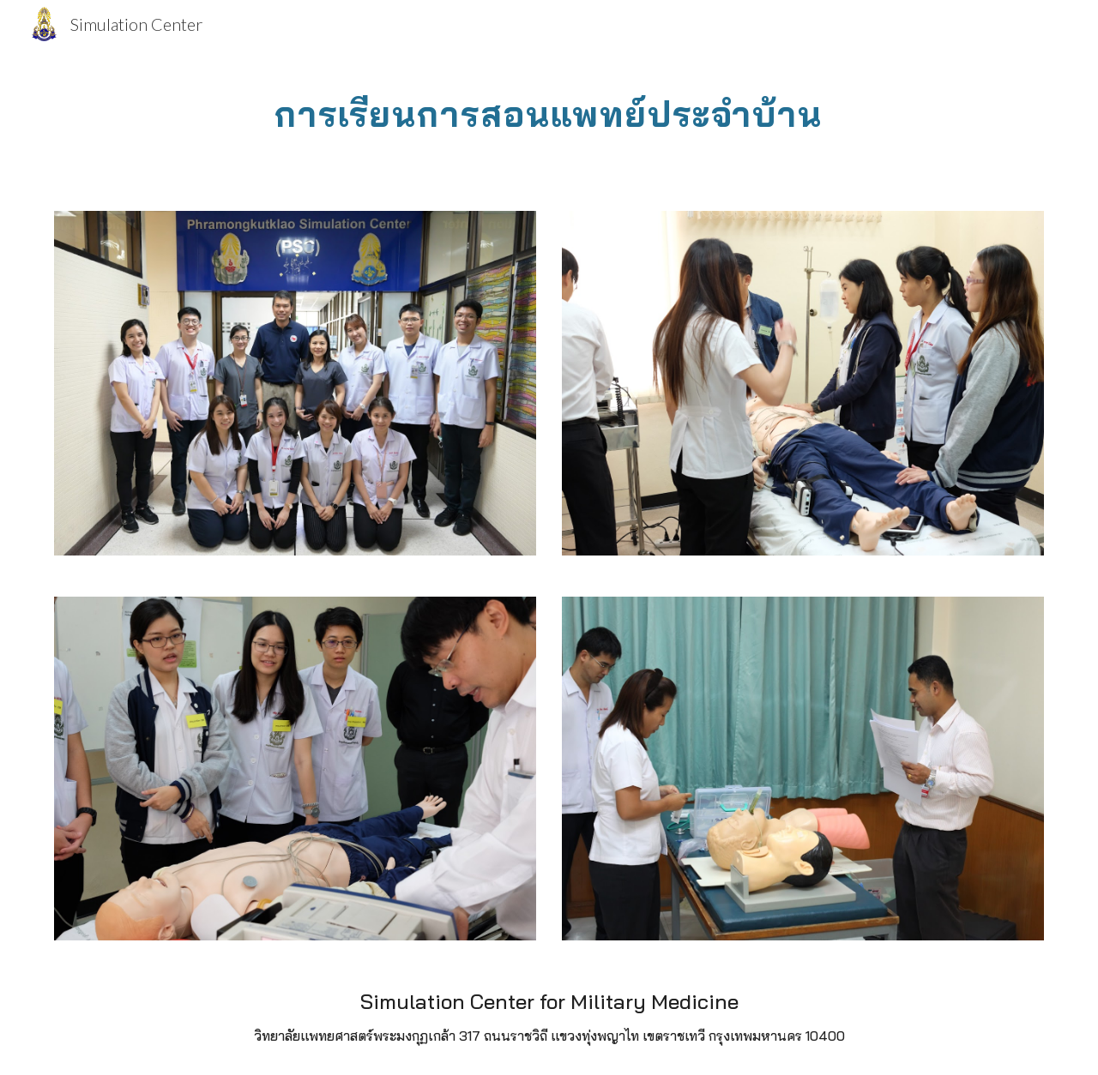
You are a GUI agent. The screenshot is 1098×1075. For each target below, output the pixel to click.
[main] (549, 107)
